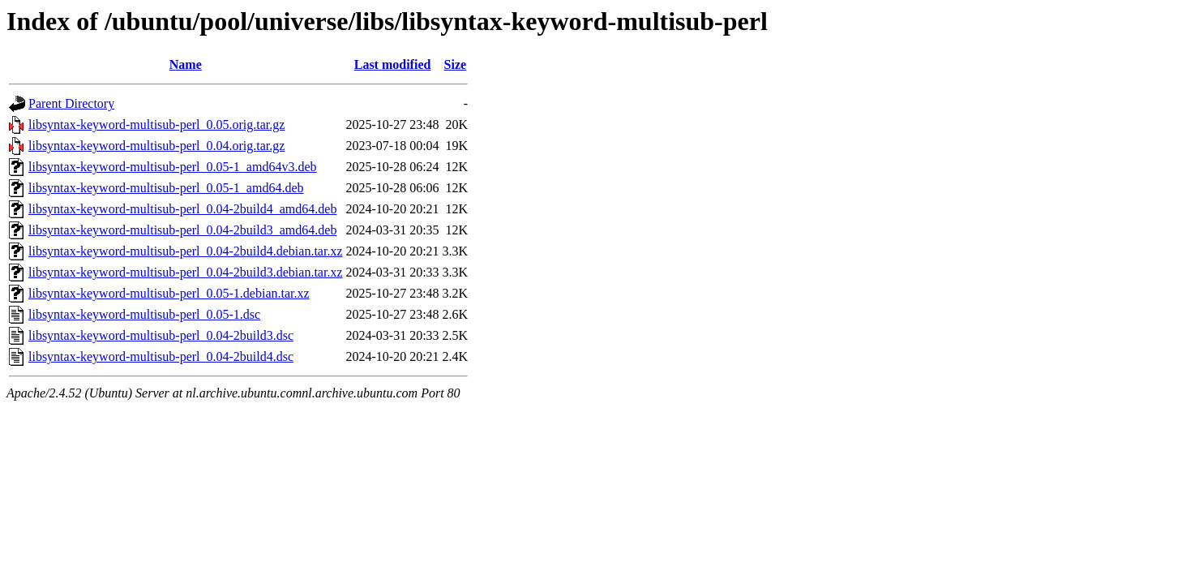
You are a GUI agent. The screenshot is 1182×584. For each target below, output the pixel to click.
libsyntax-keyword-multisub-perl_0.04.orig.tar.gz (156, 145)
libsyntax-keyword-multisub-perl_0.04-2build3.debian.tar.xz (185, 272)
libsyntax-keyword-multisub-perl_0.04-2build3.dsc (160, 335)
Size (455, 64)
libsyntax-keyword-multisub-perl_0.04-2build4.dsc (160, 356)
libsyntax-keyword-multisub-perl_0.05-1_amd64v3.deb (172, 167)
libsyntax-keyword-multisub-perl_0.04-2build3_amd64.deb (182, 230)
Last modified (392, 64)
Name (185, 64)
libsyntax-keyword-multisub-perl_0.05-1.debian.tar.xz (169, 293)
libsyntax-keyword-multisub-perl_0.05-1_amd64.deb (166, 188)
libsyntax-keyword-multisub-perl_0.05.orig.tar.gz (156, 124)
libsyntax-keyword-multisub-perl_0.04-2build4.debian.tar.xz (185, 251)
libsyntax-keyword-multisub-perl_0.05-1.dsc (144, 314)
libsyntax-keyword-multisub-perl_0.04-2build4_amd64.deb (182, 209)
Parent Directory (71, 103)
